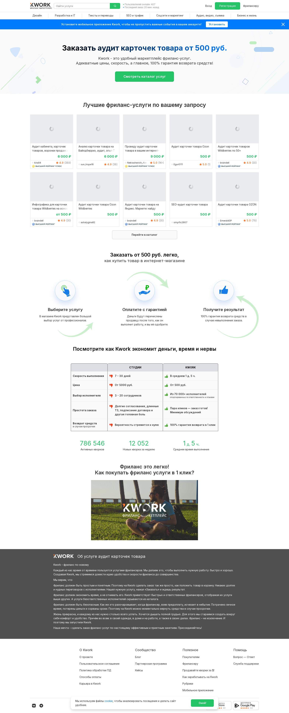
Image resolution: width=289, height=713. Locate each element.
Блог (138, 657)
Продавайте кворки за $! (198, 670)
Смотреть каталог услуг (144, 76)
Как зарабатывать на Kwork (200, 676)
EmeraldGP (226, 220)
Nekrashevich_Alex (137, 162)
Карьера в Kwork (90, 683)
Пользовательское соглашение (99, 663)
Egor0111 (178, 164)
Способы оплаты (90, 676)
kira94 (37, 162)
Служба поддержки (246, 663)
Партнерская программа (151, 663)
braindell (224, 162)
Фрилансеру (251, 5)
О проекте (86, 657)
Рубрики (187, 683)
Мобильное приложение (197, 690)
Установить (217, 24)
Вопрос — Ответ (244, 657)
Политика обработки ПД (95, 670)
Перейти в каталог (144, 234)
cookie (109, 700)
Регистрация (227, 5)
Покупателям (190, 657)
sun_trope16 (87, 164)
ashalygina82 (88, 222)
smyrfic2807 (180, 222)
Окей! (202, 703)
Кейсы (139, 670)
